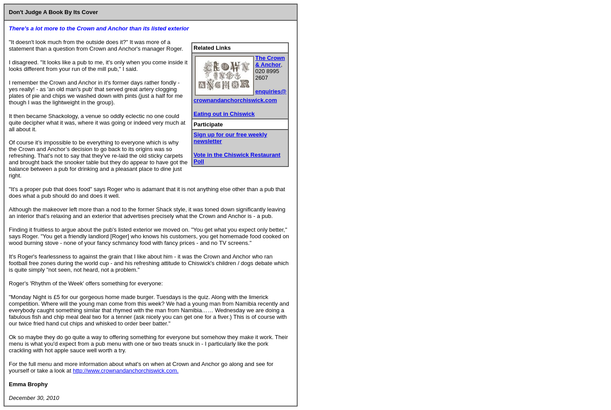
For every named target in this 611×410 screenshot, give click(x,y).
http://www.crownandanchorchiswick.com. (126, 370)
